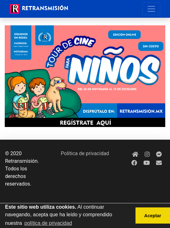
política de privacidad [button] (48, 223)
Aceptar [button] (152, 215)
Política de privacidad (85, 153)
